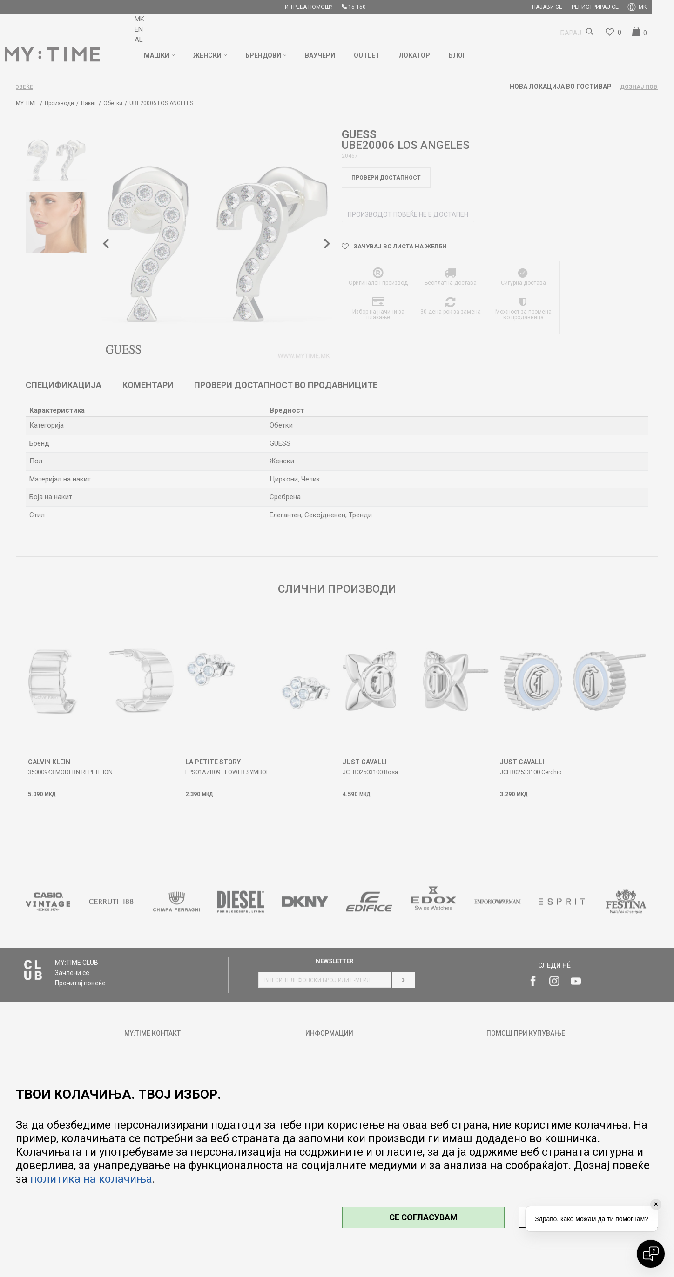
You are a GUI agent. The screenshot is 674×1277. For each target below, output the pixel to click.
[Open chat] (651, 1254)
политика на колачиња (91, 1178)
